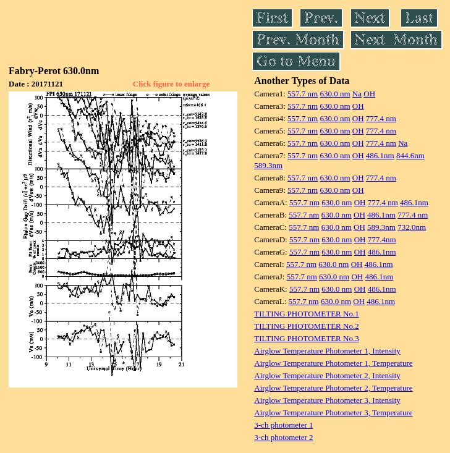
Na (357, 93)
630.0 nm (335, 93)
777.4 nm (381, 118)
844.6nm (410, 155)
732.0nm (411, 227)
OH (369, 93)
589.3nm (268, 165)
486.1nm (380, 155)
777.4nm (382, 239)
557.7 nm (302, 93)
